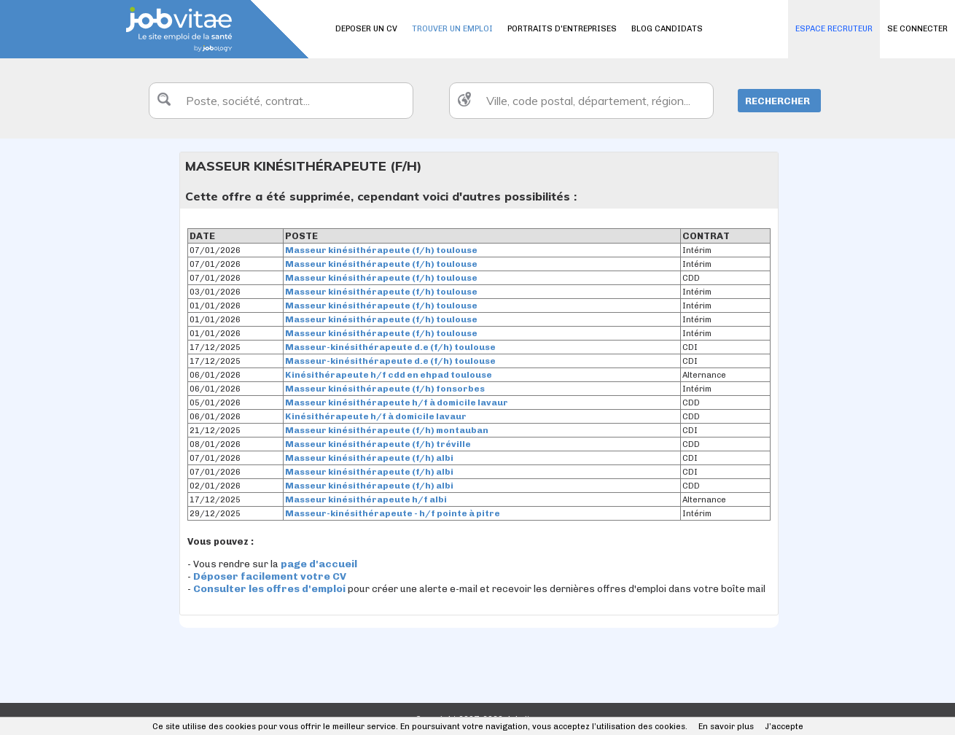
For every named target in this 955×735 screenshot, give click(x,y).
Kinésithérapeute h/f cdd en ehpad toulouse (388, 375)
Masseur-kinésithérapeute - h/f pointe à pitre (392, 513)
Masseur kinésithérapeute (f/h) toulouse (381, 250)
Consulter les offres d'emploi (270, 589)
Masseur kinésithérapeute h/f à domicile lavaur (396, 402)
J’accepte (784, 726)
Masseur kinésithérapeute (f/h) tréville (378, 444)
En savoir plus (726, 726)
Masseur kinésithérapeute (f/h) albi (369, 458)
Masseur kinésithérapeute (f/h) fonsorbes (385, 389)
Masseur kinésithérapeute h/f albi (366, 499)
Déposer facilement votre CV (269, 576)
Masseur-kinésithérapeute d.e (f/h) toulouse (390, 347)
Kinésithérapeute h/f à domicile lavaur (376, 416)
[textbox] (281, 100)
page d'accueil (319, 564)
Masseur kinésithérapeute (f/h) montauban (386, 430)
